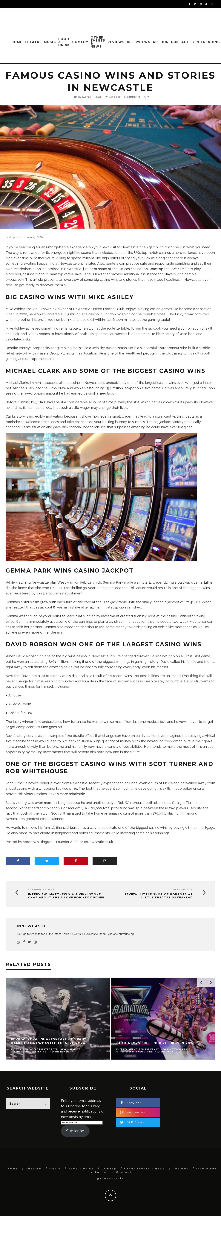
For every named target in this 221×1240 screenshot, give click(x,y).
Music (50, 42)
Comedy (80, 42)
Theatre (33, 42)
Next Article (183, 889)
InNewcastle (82, 97)
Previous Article (41, 889)
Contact (180, 42)
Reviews (116, 42)
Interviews (139, 42)
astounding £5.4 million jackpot (111, 388)
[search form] (28, 1103)
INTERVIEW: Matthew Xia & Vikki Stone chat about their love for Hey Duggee (66, 896)
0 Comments (132, 97)
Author (161, 42)
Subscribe (75, 1131)
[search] (44, 1103)
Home (16, 42)
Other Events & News (98, 42)
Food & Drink (64, 42)
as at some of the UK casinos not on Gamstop (126, 269)
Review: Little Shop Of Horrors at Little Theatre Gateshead (159, 896)
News (98, 97)
